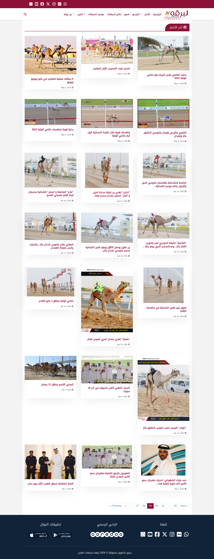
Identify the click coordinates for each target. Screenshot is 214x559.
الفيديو (136, 14)
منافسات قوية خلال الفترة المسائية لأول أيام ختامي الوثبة (109, 134)
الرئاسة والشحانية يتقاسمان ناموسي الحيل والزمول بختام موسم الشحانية (164, 184)
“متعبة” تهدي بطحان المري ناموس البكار (108, 339)
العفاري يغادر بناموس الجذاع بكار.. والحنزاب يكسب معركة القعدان (51, 246)
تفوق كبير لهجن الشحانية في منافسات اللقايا (166, 309)
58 (144, 505)
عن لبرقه (69, 14)
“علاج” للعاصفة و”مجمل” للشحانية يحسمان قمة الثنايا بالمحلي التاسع (50, 194)
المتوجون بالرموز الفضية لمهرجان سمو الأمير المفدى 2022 (110, 475)
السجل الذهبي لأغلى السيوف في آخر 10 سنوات (109, 389)
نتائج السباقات (114, 14)
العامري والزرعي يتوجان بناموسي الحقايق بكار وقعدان (165, 134)
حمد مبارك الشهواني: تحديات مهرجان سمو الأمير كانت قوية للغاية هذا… (164, 482)
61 (163, 505)
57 (137, 505)
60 (156, 505)
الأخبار (147, 14)
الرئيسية (157, 14)
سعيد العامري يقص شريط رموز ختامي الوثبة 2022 (166, 76)
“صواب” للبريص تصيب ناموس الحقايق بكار (164, 428)
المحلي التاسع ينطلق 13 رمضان (57, 384)
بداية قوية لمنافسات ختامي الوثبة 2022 (52, 129)
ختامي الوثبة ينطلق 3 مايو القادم (56, 301)
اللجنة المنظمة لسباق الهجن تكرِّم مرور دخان (50, 483)
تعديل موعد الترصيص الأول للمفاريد (111, 68)
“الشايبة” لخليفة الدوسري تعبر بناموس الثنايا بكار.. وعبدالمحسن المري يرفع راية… (164, 245)
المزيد (81, 14)
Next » (184, 505)
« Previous (115, 505)
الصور (126, 14)
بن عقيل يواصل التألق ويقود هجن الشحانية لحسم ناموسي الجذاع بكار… (107, 249)
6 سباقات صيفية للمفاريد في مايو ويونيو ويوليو (52, 80)
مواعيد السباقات (96, 14)
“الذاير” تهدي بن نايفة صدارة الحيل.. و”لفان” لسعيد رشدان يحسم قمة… (111, 194)
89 (175, 505)
